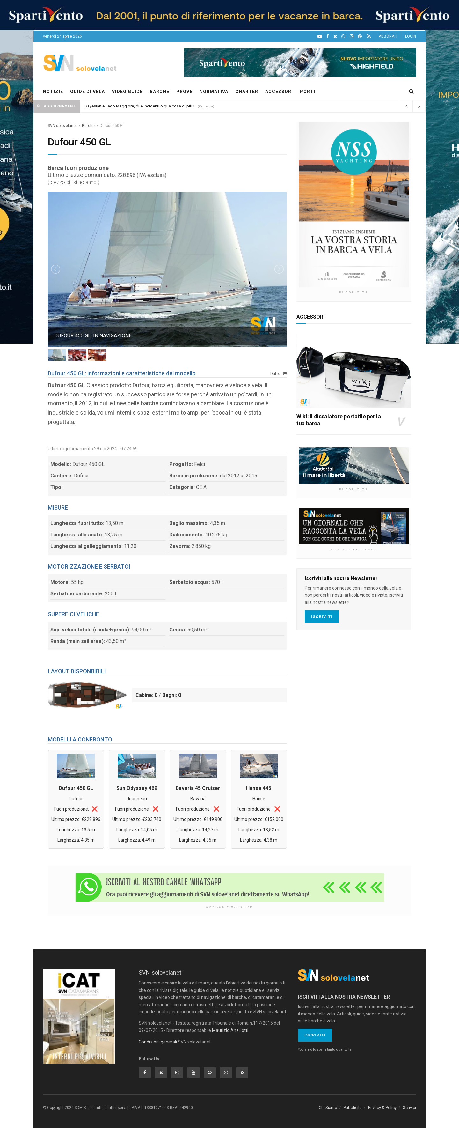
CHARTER (246, 91)
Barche (88, 125)
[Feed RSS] (369, 36)
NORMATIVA (214, 91)
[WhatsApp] (343, 36)
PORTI (307, 91)
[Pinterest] (360, 36)
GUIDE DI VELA (87, 91)
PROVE (184, 91)
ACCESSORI (279, 91)
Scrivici (409, 1107)
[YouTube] (319, 36)
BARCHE (159, 91)
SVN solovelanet (62, 125)
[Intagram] (351, 36)
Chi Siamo (328, 1107)
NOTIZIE (53, 91)
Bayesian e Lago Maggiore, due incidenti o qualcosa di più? (139, 106)
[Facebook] (327, 36)
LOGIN (410, 36)
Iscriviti (321, 616)
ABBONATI (388, 36)
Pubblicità (353, 1107)
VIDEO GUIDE (127, 91)
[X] (335, 36)
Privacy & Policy (382, 1107)
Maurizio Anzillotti (230, 1030)
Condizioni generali (158, 1041)
